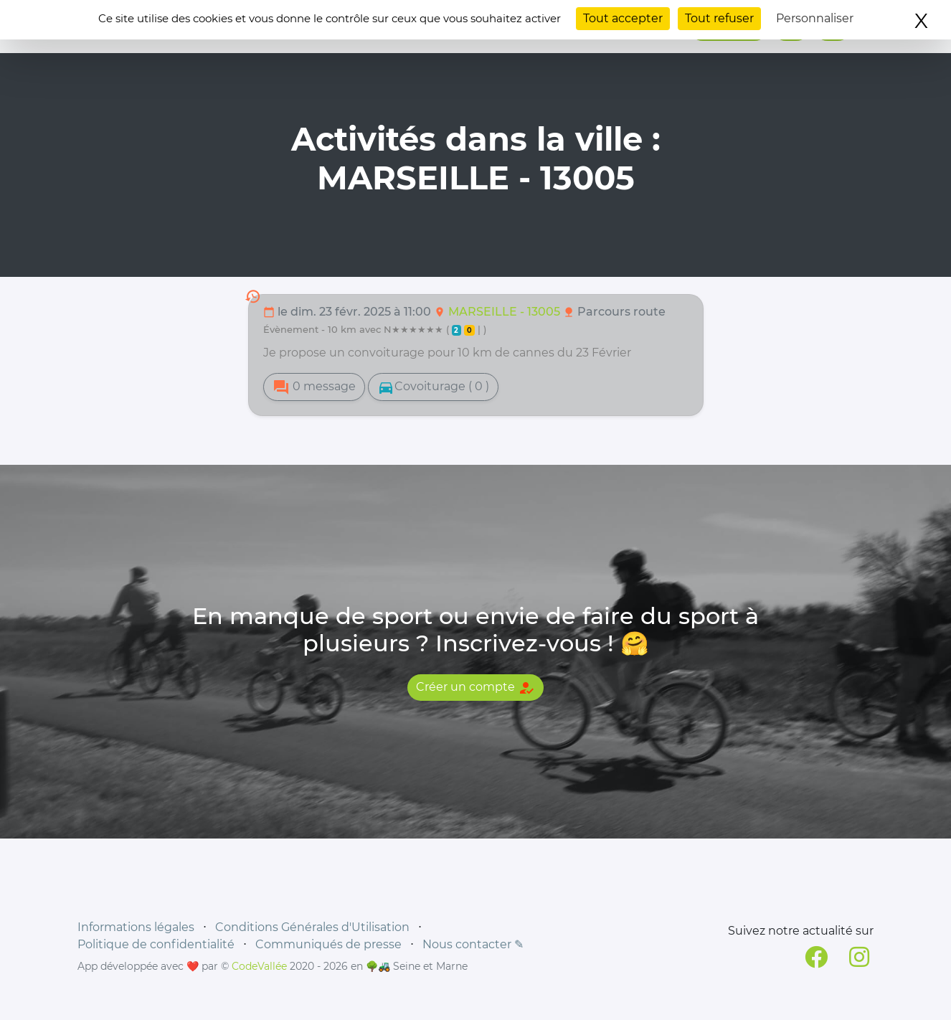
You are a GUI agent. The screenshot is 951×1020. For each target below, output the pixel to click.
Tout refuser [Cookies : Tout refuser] (719, 18)
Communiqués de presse (328, 944)
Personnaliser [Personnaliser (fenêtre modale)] (814, 18)
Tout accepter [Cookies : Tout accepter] (623, 18)
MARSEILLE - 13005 (505, 311)
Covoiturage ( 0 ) (433, 387)
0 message (314, 387)
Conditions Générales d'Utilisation (312, 927)
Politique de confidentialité (156, 944)
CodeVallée (259, 966)
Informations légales (135, 927)
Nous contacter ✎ (473, 944)
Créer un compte (475, 687)
